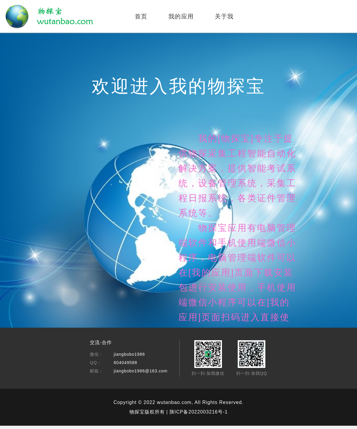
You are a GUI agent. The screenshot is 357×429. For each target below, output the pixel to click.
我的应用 (181, 16)
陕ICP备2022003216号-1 (199, 411)
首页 (141, 16)
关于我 (224, 16)
